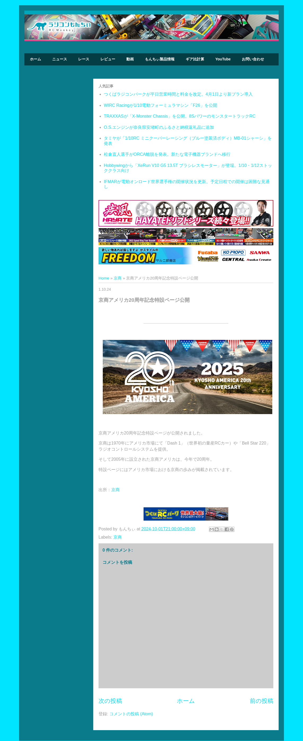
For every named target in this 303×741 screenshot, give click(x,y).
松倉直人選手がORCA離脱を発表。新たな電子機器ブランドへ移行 (167, 154)
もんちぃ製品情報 (160, 59)
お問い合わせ (253, 59)
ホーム (35, 59)
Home (104, 278)
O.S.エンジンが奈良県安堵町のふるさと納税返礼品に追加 (159, 127)
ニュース (59, 59)
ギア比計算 (195, 59)
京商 (118, 278)
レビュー (107, 59)
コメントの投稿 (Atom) (131, 714)
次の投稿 (110, 701)
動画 (130, 59)
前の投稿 (261, 701)
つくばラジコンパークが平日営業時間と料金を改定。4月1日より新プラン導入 (178, 94)
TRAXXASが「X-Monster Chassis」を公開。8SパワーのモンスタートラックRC (180, 116)
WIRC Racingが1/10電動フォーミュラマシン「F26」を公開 (160, 105)
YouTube (223, 59)
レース (83, 59)
